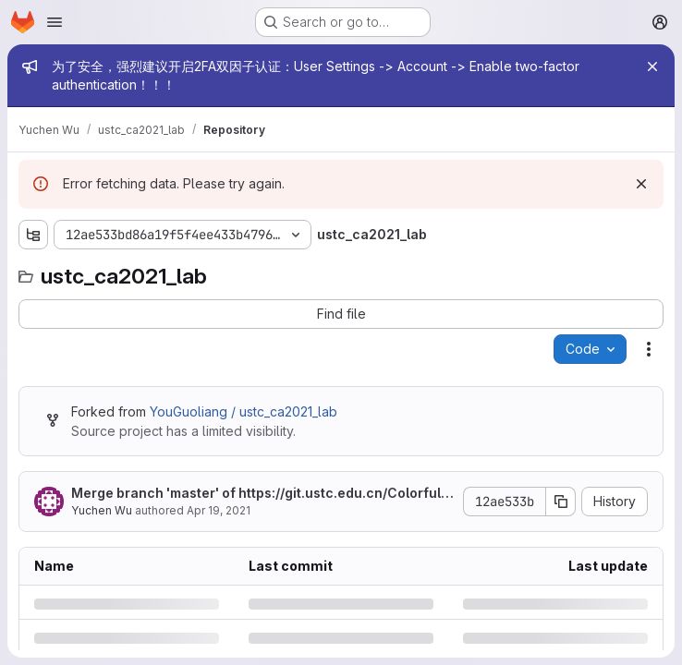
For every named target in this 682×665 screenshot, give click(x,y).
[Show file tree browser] (33, 234)
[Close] (652, 66)
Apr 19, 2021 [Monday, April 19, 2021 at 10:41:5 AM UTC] (218, 510)
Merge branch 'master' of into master (262, 493)
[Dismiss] (641, 184)
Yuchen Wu (101, 510)
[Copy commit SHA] (561, 501)
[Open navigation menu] (54, 22)
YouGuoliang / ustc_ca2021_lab (243, 411)
